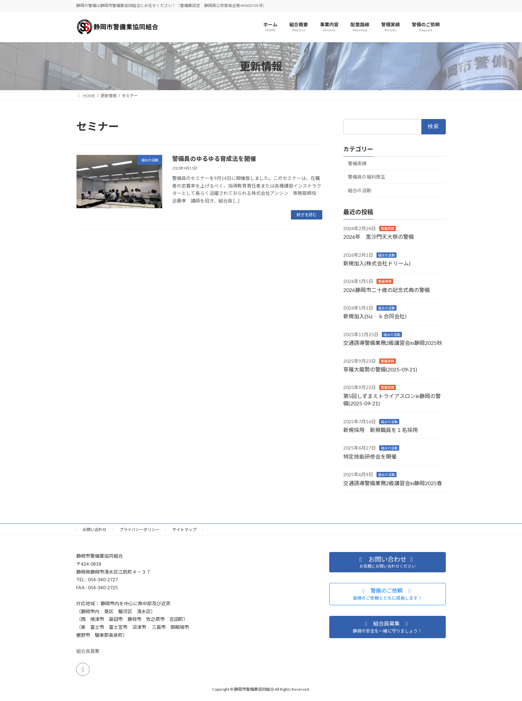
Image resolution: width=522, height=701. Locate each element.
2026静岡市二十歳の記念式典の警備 (386, 290)
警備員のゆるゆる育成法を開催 (214, 158)
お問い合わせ (95, 529)
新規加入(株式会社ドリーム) (376, 263)
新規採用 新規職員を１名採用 (380, 430)
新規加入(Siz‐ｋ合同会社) (374, 316)
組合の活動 (359, 190)
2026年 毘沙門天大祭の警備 (378, 237)
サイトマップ (184, 529)
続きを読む (307, 214)
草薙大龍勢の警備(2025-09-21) (380, 369)
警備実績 (357, 163)
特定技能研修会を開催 (369, 456)
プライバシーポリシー (139, 529)
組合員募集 (88, 651)
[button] (387, 594)
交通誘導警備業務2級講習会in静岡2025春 (392, 483)
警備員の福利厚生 (366, 177)
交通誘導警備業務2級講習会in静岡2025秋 (392, 343)
